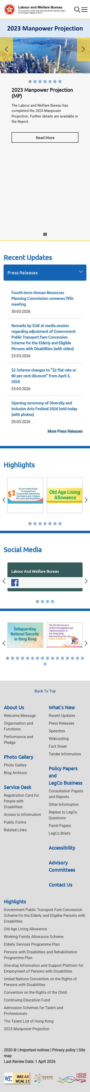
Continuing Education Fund (27, 1000)
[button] (30, 81)
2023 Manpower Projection (26, 1029)
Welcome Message (20, 715)
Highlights (15, 901)
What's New (62, 707)
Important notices (34, 1050)
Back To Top (45, 691)
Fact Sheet (58, 746)
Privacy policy (64, 1050)
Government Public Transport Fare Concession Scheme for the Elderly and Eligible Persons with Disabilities (44, 915)
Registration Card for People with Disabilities (21, 801)
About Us (14, 707)
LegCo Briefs (59, 833)
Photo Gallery (18, 757)
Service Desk (17, 787)
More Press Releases (65, 431)
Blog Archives (15, 773)
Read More (45, 137)
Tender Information (65, 754)
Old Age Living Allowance (25, 929)
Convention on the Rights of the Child (35, 992)
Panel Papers (60, 825)
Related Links (15, 830)
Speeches (57, 731)
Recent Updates (62, 715)
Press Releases (22, 272)
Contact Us (60, 885)
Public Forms (15, 822)
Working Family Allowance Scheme (33, 936)
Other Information (64, 804)
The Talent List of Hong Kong (29, 1021)
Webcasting (59, 738)
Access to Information (22, 814)
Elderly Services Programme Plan (32, 944)
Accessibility (62, 848)
